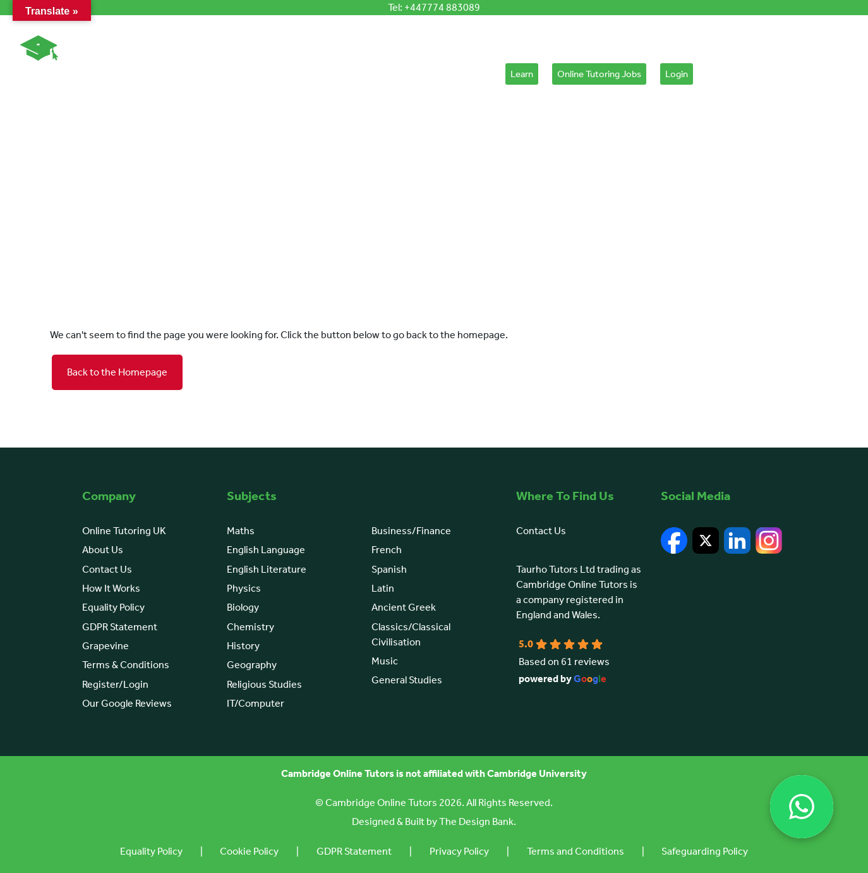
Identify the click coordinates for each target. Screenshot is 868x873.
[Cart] (712, 77)
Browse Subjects (272, 74)
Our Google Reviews (127, 703)
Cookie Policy (246, 851)
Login (676, 74)
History (243, 646)
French (386, 550)
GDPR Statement (119, 627)
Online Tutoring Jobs (599, 74)
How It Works (200, 74)
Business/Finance (411, 531)
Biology (243, 607)
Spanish (389, 569)
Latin (382, 588)
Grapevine (105, 646)
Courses (403, 74)
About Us (137, 74)
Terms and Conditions (578, 851)
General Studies (406, 680)
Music (384, 661)
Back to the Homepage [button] (117, 372)
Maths (241, 531)
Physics (244, 588)
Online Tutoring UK (124, 531)
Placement (465, 74)
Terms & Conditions (125, 665)
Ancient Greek (403, 607)
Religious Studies (264, 684)
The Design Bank (476, 821)
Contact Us (107, 569)
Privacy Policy (460, 851)
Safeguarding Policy (709, 851)
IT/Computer (255, 703)
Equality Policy (113, 607)
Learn (521, 74)
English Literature (266, 569)
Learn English (343, 74)
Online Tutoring (63, 74)
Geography (252, 665)
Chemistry (250, 627)
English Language (266, 550)
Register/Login (115, 684)
